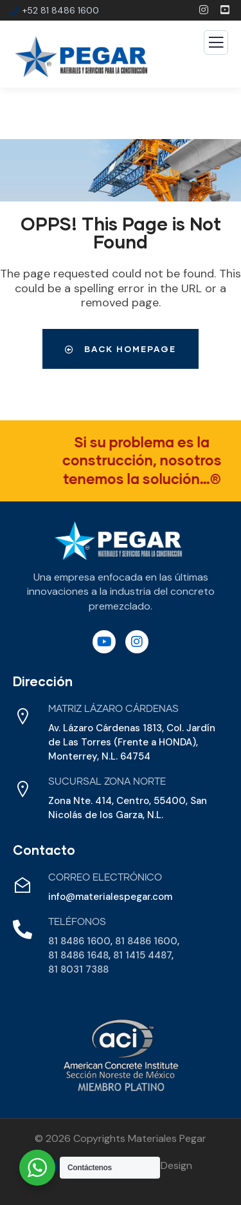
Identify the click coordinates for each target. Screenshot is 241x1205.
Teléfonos (77, 922)
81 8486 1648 (78, 955)
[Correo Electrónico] (22, 885)
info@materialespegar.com (110, 896)
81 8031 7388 (78, 969)
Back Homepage (120, 349)
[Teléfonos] (22, 929)
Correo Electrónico (105, 878)
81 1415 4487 (142, 955)
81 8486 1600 (79, 941)
